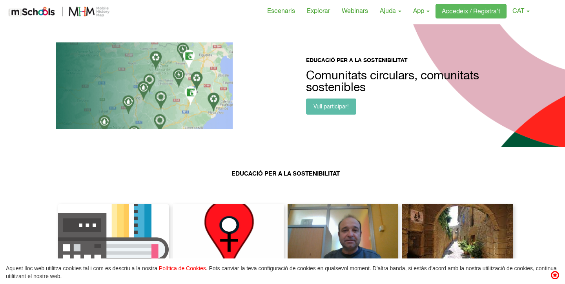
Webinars (355, 12)
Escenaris (281, 12)
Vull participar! (331, 107)
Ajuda (390, 12)
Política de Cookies (182, 268)
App (421, 12)
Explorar (318, 12)
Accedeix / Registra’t (471, 12)
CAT (521, 12)
